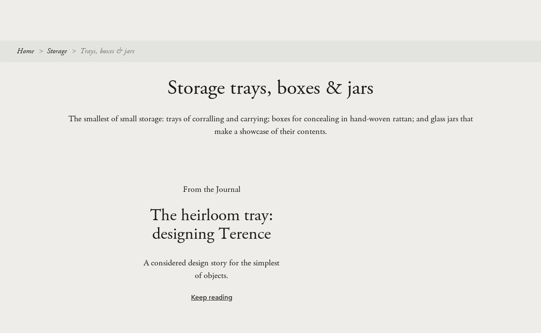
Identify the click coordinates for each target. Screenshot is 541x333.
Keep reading (211, 297)
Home (25, 51)
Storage (57, 51)
